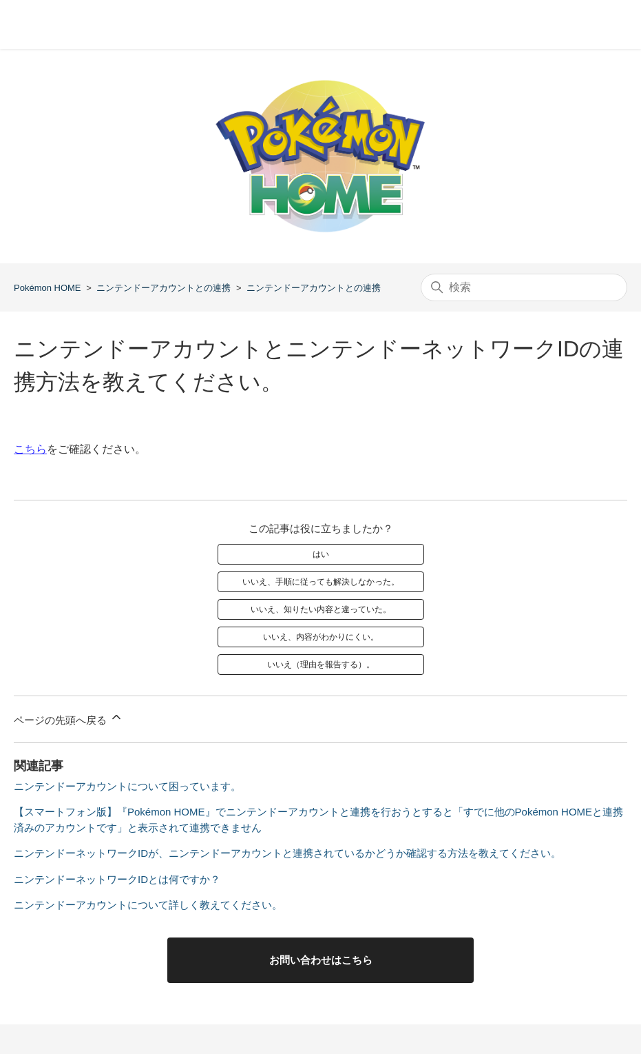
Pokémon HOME (47, 288)
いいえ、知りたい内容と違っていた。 (321, 609)
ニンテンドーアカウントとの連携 (163, 288)
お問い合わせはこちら (320, 960)
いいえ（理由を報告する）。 (321, 664)
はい (321, 554)
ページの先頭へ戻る (68, 718)
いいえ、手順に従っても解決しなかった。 (320, 582)
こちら (30, 449)
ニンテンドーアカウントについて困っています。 (127, 786)
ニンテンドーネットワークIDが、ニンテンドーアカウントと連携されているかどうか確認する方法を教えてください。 (287, 853)
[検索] (524, 287)
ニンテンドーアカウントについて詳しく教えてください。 (148, 905)
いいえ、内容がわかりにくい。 (321, 637)
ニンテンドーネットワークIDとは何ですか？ (117, 879)
